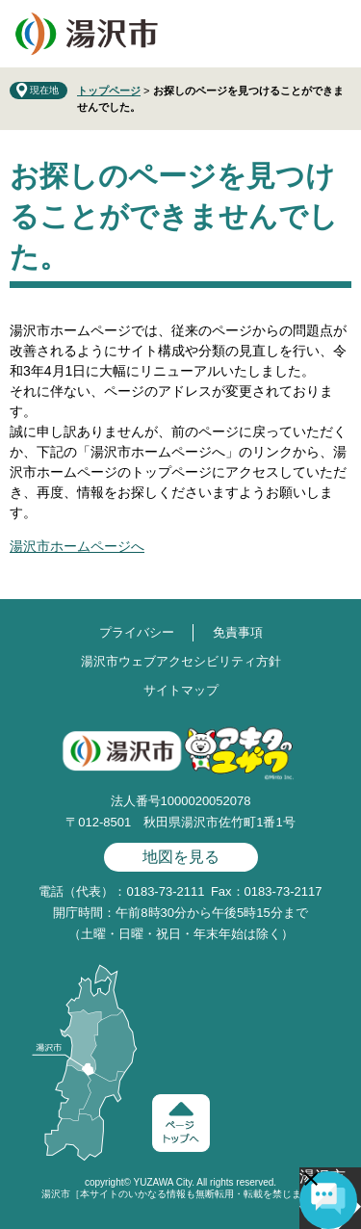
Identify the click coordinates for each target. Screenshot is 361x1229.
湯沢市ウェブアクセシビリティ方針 (181, 661)
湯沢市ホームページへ (77, 546)
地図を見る (180, 857)
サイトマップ (181, 690)
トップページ (109, 90)
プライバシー (136, 632)
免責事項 (238, 632)
